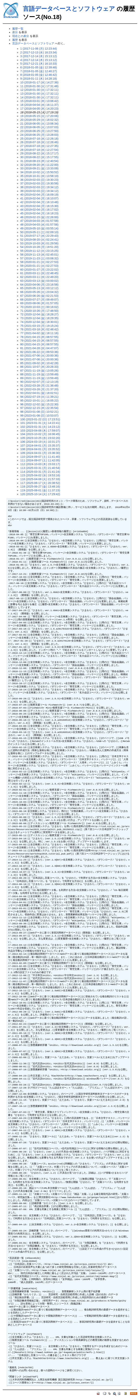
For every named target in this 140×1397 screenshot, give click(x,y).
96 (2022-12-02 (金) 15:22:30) (39, 404)
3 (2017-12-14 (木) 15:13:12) (38, 56)
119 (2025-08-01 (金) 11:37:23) (40, 490)
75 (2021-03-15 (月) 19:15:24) (39, 325)
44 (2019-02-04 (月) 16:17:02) (39, 209)
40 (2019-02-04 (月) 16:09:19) (39, 194)
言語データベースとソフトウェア (69, 8)
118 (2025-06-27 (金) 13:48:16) (40, 486)
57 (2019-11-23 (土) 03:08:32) (39, 258)
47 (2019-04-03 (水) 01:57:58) (39, 220)
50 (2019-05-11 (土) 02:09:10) (39, 232)
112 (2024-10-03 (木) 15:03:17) (40, 464)
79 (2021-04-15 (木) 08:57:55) (39, 340)
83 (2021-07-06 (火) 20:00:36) (39, 355)
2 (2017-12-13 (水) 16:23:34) (38, 52)
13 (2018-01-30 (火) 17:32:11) (39, 93)
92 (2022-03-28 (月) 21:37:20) (39, 389)
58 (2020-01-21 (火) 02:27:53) (39, 262)
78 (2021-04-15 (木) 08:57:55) (39, 337)
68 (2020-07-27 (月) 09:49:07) (39, 299)
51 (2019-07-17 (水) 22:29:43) (39, 235)
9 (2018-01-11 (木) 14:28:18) (38, 78)
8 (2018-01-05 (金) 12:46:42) (38, 74)
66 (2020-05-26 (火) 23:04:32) (39, 292)
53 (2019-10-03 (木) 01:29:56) (39, 243)
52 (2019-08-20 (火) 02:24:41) (39, 239)
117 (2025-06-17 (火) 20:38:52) (40, 483)
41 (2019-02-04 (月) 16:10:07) (39, 198)
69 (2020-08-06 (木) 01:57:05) (39, 303)
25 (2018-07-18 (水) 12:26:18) (39, 138)
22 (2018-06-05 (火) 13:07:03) (39, 127)
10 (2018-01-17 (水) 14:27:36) (39, 82)
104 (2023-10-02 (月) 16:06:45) (40, 434)
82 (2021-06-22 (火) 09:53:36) (39, 352)
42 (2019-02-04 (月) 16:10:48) (39, 202)
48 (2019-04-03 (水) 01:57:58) (39, 224)
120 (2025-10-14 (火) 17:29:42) (40, 494)
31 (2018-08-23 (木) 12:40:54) (39, 161)
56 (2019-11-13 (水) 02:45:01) (39, 254)
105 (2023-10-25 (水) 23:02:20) (40, 438)
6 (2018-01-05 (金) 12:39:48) (38, 67)
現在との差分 (20, 36)
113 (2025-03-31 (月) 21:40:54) (40, 468)
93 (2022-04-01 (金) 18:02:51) (39, 393)
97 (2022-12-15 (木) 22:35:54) (39, 408)
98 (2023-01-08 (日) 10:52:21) (39, 411)
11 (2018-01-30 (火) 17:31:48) (39, 86)
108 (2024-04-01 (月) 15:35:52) (40, 449)
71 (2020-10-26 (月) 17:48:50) (39, 310)
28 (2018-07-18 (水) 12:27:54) (39, 149)
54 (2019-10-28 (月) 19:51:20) (39, 247)
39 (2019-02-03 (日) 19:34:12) (39, 191)
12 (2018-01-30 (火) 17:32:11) (39, 89)
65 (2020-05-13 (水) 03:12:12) (39, 288)
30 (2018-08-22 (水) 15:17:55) (39, 157)
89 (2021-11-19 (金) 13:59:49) (39, 378)
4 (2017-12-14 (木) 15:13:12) (38, 60)
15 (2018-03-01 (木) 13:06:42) (39, 101)
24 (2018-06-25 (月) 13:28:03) (39, 134)
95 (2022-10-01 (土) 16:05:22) (39, 400)
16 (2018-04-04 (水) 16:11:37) (39, 104)
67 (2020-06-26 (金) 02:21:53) (39, 295)
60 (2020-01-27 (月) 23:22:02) (39, 269)
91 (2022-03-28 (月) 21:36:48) (39, 385)
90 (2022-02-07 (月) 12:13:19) (39, 381)
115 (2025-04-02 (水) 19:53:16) (40, 475)
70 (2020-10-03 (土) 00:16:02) (39, 307)
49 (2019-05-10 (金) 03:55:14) (39, 228)
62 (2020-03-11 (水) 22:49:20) (39, 277)
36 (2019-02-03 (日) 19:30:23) (39, 179)
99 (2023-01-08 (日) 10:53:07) (39, 415)
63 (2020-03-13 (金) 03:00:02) (39, 280)
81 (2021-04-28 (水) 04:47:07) (39, 348)
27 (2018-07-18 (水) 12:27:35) (39, 146)
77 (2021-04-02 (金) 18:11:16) (39, 333)
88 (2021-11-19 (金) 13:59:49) (39, 374)
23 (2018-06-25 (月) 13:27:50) (39, 131)
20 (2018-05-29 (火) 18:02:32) (39, 119)
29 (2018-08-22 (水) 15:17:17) (39, 153)
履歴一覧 (17, 28)
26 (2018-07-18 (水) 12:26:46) (39, 142)
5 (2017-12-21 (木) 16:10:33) (38, 63)
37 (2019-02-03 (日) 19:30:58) (39, 183)
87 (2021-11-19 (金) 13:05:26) (39, 370)
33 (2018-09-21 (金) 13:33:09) (39, 168)
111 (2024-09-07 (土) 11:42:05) (40, 460)
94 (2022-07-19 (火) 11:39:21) (39, 396)
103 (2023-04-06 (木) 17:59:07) (40, 430)
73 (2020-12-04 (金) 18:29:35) (39, 318)
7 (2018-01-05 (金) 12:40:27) (38, 71)
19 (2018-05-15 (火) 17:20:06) (39, 116)
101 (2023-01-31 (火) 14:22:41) (40, 423)
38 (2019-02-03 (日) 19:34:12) (39, 187)
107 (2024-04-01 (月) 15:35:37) (40, 445)
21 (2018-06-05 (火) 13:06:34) (39, 123)
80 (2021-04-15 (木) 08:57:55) (39, 344)
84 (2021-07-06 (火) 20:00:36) (39, 359)
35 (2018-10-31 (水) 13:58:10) (39, 176)
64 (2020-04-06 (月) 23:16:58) (39, 284)
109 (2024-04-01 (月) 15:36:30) (40, 453)
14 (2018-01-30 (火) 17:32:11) (39, 97)
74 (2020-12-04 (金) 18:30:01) (39, 322)
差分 (15, 32)
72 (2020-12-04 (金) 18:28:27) (39, 314)
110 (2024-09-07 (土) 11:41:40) (40, 456)
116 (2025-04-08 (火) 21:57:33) (40, 479)
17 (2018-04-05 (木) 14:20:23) (39, 108)
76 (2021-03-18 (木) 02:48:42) (39, 329)
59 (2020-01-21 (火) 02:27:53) (39, 265)
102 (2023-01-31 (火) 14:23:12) (40, 426)
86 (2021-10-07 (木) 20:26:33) (39, 366)
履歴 (15, 39)
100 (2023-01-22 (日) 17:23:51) (40, 419)
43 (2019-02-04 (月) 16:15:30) (39, 206)
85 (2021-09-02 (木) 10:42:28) (39, 363)
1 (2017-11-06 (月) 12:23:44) (38, 48)
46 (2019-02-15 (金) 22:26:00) (39, 217)
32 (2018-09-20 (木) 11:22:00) (39, 164)
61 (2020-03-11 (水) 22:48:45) (39, 273)
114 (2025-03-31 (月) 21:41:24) (40, 471)
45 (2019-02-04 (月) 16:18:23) (39, 213)
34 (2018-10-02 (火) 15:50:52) (39, 172)
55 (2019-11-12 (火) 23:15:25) (39, 250)
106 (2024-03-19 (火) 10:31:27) (40, 441)
